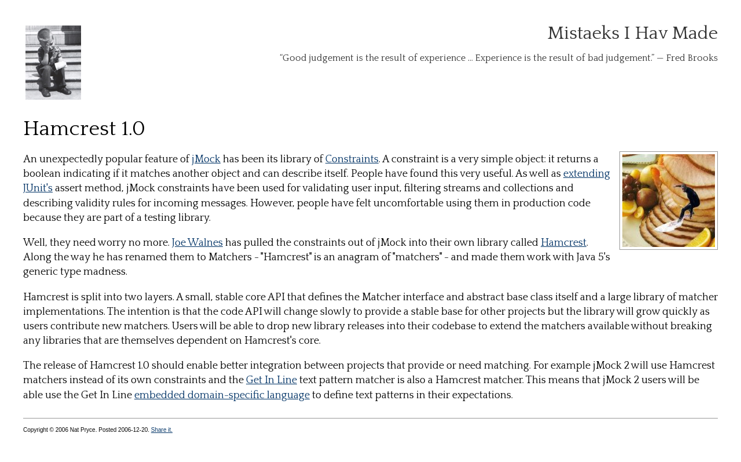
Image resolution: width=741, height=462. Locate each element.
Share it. (162, 430)
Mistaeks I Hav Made (633, 33)
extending (586, 174)
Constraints (352, 159)
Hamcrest (563, 243)
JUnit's (38, 188)
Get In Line (271, 380)
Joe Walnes (197, 243)
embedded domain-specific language (222, 395)
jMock (206, 159)
